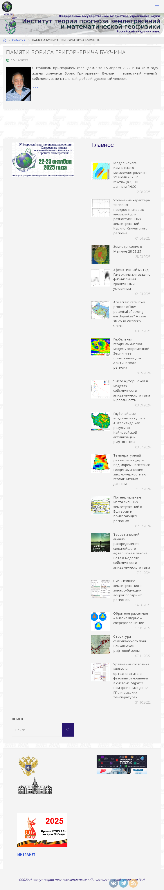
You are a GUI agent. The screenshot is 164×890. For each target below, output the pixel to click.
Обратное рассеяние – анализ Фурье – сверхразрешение (130, 618)
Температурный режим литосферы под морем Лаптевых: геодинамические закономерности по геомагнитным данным (131, 469)
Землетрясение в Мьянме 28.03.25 (127, 248)
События (18, 40)
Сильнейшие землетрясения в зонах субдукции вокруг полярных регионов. (127, 590)
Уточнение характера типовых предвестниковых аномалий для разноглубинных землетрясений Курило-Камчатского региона (131, 216)
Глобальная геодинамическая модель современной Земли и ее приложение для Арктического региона (131, 353)
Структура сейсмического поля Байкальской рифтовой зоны (129, 643)
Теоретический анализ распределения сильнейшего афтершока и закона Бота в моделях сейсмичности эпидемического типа (131, 551)
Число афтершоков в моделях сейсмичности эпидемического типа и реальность (131, 390)
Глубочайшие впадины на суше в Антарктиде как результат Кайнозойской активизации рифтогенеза (129, 427)
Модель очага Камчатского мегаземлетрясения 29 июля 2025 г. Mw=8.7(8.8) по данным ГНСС (129, 175)
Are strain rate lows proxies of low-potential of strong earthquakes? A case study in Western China (129, 314)
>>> (35, 87)
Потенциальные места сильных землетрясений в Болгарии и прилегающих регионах (127, 509)
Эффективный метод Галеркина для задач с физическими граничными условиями (131, 279)
